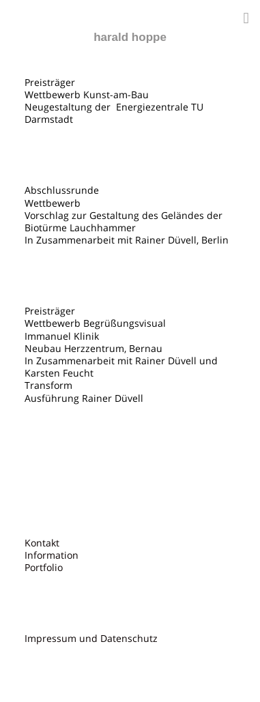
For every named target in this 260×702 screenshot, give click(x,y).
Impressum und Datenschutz (91, 638)
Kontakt (42, 543)
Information (51, 555)
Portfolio (44, 567)
